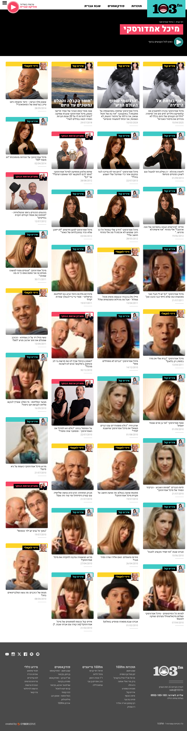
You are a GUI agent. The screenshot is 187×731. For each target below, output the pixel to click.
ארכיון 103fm (64, 703)
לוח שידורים (32, 678)
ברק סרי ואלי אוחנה (126, 681)
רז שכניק (131, 707)
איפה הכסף (130, 696)
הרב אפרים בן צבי (95, 681)
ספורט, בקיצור (64, 681)
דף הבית (179, 22)
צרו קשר (34, 692)
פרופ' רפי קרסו (96, 671)
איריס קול (130, 692)
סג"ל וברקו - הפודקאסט (59, 678)
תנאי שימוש (32, 671)
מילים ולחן (65, 699)
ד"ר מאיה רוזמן (96, 678)
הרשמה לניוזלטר (30, 689)
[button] (136, 5)
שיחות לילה (98, 685)
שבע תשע (130, 671)
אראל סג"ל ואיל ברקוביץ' (124, 678)
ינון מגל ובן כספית (127, 674)
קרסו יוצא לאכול (62, 689)
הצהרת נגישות (31, 685)
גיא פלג (131, 685)
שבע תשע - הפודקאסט (60, 671)
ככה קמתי (66, 692)
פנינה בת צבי (129, 699)
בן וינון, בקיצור (64, 674)
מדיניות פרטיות (31, 681)
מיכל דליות (98, 674)
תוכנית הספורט (128, 689)
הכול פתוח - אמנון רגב (60, 696)
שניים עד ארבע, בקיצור (60, 685)
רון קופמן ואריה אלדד (125, 703)
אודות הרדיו (32, 674)
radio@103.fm (176, 690)
